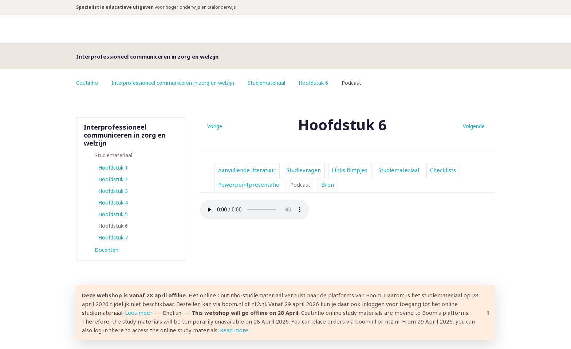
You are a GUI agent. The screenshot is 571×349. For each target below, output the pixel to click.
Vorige (214, 126)
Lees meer (139, 312)
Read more (234, 330)
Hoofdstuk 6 (313, 82)
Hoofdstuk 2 (113, 179)
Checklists (443, 170)
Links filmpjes (349, 170)
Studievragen (304, 170)
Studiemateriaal (266, 82)
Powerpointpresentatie (248, 184)
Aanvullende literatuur (247, 170)
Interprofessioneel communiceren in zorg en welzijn (172, 82)
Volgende (474, 126)
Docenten (106, 249)
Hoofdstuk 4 (113, 202)
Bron (327, 184)
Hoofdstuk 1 (113, 167)
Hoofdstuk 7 (113, 237)
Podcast (300, 184)
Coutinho (87, 82)
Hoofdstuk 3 (113, 190)
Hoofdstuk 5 (113, 214)
